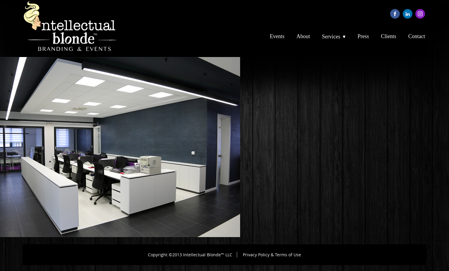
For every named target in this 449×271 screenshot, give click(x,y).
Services (331, 37)
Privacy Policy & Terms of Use (272, 254)
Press (363, 36)
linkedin (407, 14)
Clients (388, 36)
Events (277, 36)
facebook (395, 14)
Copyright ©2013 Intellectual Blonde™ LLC (190, 254)
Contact (416, 36)
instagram (420, 14)
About (303, 36)
